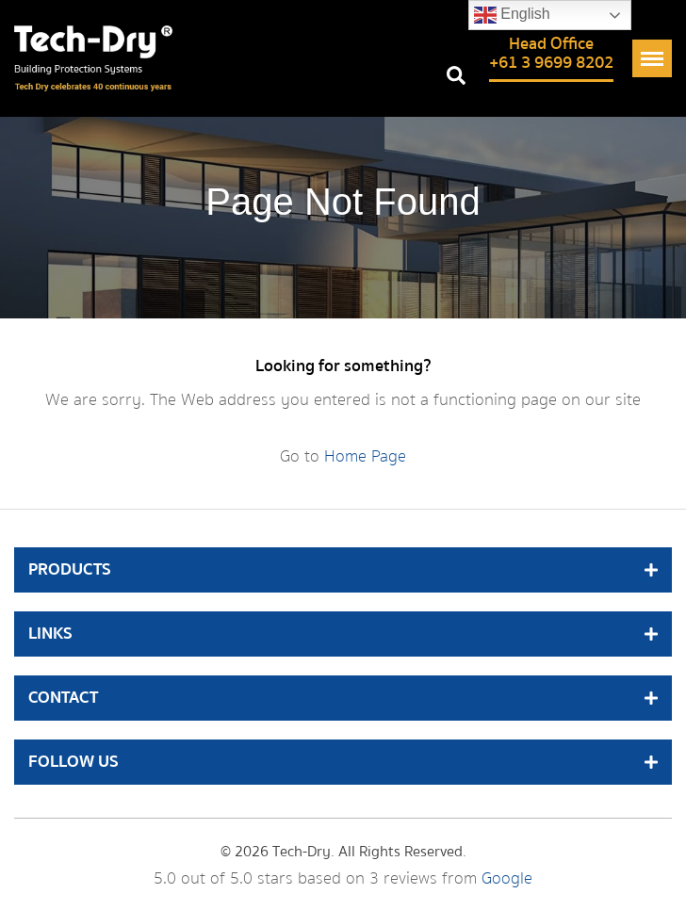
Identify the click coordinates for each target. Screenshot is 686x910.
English (512, 15)
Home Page (365, 456)
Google (507, 878)
